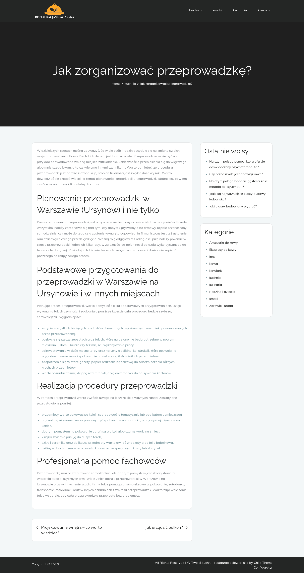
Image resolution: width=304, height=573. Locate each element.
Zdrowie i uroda (221, 306)
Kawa (213, 264)
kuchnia (195, 10)
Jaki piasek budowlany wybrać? (233, 207)
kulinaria (240, 10)
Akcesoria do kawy (223, 243)
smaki (217, 10)
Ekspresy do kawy (222, 250)
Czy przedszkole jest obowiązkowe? (236, 174)
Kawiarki (216, 271)
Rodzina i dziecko (222, 292)
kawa (264, 10)
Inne (212, 257)
